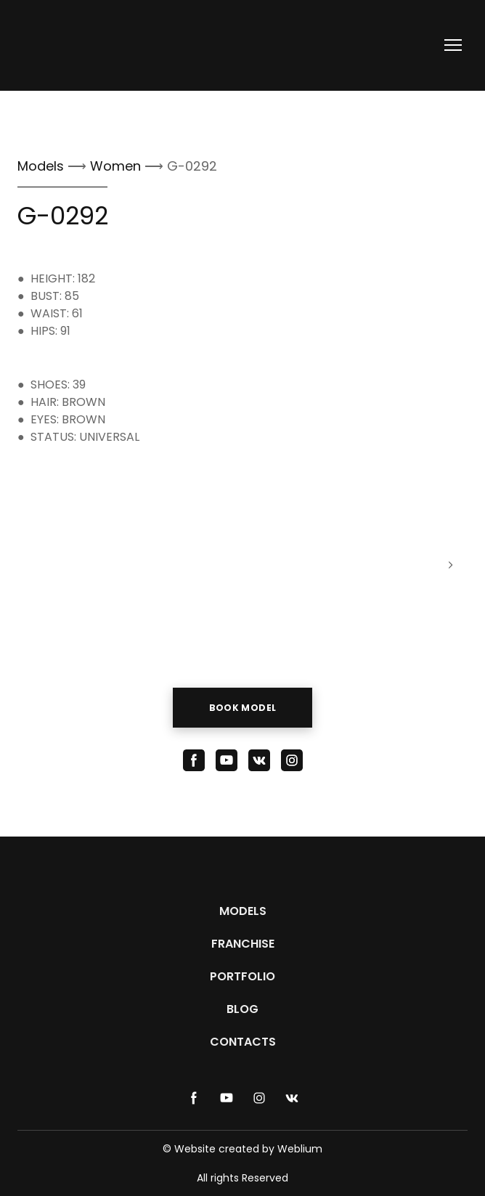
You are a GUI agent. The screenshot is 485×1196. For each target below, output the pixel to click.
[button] (243, 708)
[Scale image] (85, 565)
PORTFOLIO (242, 976)
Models (40, 166)
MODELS (242, 911)
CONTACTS (243, 1041)
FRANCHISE (242, 943)
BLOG (242, 1009)
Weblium (299, 1149)
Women (117, 166)
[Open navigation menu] (453, 45)
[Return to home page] (69, 45)
